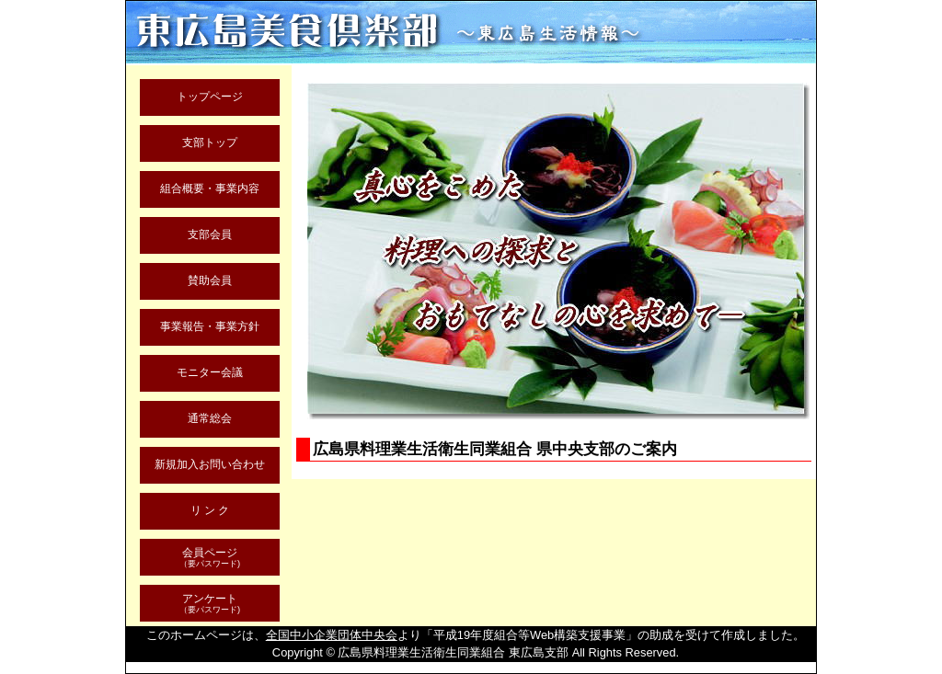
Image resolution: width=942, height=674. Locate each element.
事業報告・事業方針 (209, 326)
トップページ (210, 96)
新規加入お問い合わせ (210, 464)
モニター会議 (210, 372)
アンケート (209, 603)
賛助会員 (210, 280)
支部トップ (209, 142)
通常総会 (210, 418)
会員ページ (209, 557)
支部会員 (210, 234)
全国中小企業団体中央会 (331, 635)
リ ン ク (210, 510)
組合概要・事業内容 (209, 188)
